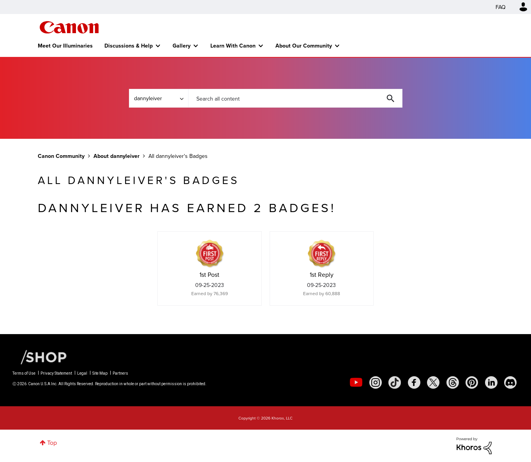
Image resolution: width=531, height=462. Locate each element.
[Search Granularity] (158, 98)
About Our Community (303, 46)
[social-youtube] (356, 382)
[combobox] (295, 98)
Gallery (182, 46)
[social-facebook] (414, 382)
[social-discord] (510, 382)
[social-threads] (452, 382)
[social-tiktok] (394, 382)
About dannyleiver (116, 156)
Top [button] (52, 442)
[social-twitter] (433, 382)
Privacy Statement (56, 373)
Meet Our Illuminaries (65, 46)
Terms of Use (23, 373)
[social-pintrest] (472, 382)
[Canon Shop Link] (39, 356)
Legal (82, 373)
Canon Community (69, 27)
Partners (120, 373)
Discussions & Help (128, 46)
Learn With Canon (233, 46)
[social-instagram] (375, 382)
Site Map (100, 373)
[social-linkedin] (491, 382)
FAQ (501, 7)
